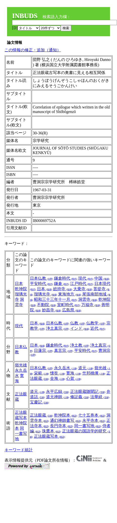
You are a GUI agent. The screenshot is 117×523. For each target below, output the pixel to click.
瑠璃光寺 (45, 294)
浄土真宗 (57, 328)
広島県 (71, 310)
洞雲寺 (87, 299)
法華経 (99, 397)
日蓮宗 (43, 350)
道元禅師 (57, 397)
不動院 (46, 305)
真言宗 (63, 350)
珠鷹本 (51, 431)
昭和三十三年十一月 (55, 299)
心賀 (73, 378)
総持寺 (62, 289)
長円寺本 (61, 426)
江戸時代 (81, 283)
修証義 (79, 397)
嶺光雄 (21, 365)
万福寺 (90, 305)
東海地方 (69, 294)
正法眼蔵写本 (49, 436)
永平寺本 (93, 420)
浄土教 (79, 345)
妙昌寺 (51, 310)
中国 (101, 278)
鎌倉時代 (65, 278)
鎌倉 (61, 283)
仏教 (77, 323)
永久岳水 (65, 368)
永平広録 (57, 391)
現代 (85, 278)
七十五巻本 (91, 415)
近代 (97, 328)
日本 (19, 283)
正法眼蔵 (41, 415)
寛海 (73, 373)
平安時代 (41, 283)
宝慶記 (39, 402)
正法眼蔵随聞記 (87, 391)
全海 (57, 378)
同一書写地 (21, 433)
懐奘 (57, 373)
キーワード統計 (19, 450)
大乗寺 (82, 289)
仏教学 (95, 323)
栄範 (41, 373)
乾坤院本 (65, 415)
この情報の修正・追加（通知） (33, 50)
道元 (85, 368)
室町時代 (68, 305)
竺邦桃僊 (93, 373)
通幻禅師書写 (65, 420)
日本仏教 (41, 278)
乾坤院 (21, 289)
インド (79, 328)
